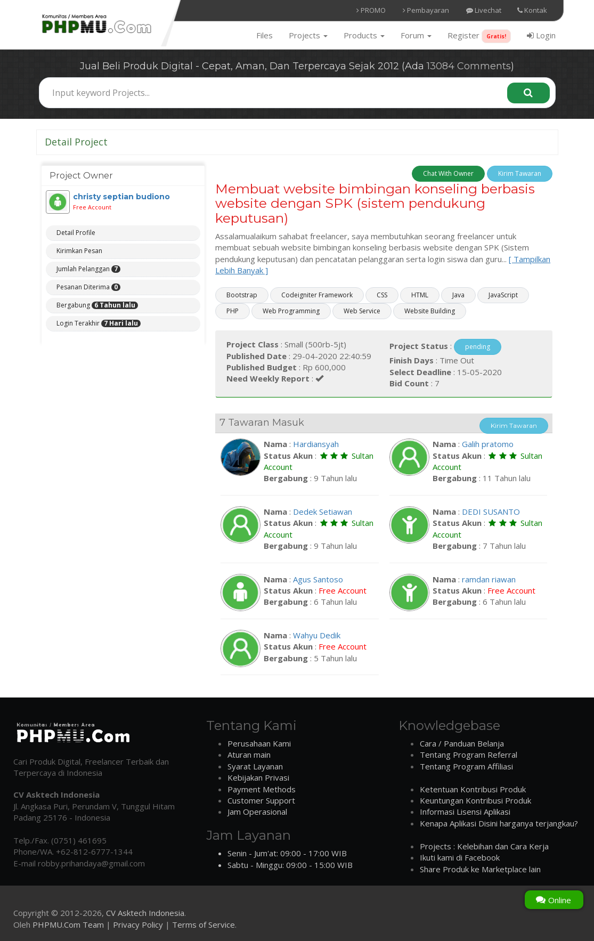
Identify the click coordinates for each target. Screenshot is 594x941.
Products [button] (364, 35)
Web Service (362, 310)
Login (541, 35)
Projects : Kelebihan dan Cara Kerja (484, 846)
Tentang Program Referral (468, 754)
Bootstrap (241, 294)
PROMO (371, 10)
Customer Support (261, 800)
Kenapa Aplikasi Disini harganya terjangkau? (499, 823)
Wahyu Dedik (316, 635)
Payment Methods (261, 789)
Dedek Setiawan (322, 511)
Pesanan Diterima (88, 287)
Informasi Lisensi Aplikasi (465, 811)
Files (264, 35)
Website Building (429, 310)
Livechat (483, 10)
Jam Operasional (257, 811)
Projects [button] (308, 35)
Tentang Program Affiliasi (466, 766)
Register (479, 36)
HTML (419, 294)
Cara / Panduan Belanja (462, 743)
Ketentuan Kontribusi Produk (473, 789)
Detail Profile (75, 232)
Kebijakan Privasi (258, 777)
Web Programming (291, 310)
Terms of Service (203, 924)
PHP (232, 310)
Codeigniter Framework (317, 294)
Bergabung (97, 305)
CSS (382, 294)
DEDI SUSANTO (491, 511)
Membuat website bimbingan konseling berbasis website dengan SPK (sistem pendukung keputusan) (375, 203)
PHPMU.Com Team (68, 924)
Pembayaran (426, 10)
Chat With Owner (448, 173)
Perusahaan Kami (259, 743)
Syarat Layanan (255, 766)
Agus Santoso (318, 579)
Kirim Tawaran (519, 173)
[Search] (528, 93)
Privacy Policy (138, 924)
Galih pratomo (488, 444)
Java (458, 294)
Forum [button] (416, 35)
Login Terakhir (98, 323)
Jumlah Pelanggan (88, 269)
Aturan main (249, 754)
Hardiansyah (316, 444)
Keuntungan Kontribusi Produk (475, 800)
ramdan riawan (489, 579)
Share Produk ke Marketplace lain (480, 869)
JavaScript (503, 294)
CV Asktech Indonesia (145, 912)
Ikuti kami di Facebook (460, 857)
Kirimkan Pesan (79, 250)
